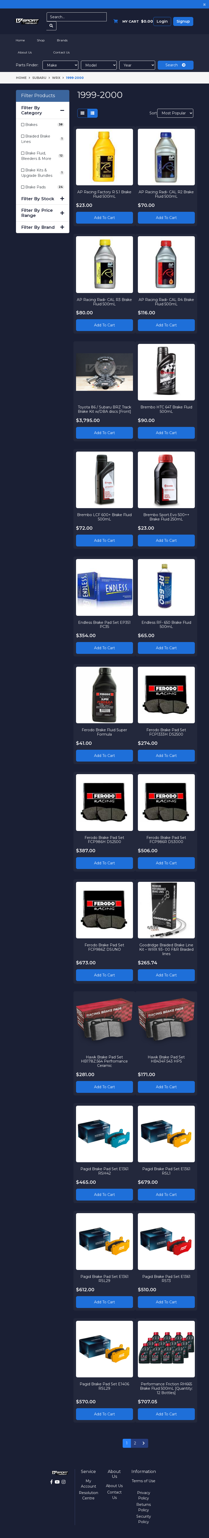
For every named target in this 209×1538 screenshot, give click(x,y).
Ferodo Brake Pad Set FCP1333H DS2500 (166, 731)
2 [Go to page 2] (135, 1443)
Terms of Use (143, 1481)
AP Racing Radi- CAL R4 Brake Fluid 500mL (166, 301)
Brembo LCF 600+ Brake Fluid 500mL (104, 516)
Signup (183, 21)
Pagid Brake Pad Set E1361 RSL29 (104, 1278)
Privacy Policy (143, 1495)
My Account (88, 1484)
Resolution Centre (88, 1495)
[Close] (204, 4)
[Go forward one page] (143, 1443)
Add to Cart (104, 217)
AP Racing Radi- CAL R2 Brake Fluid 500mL (166, 193)
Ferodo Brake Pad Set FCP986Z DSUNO (104, 946)
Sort (152, 113)
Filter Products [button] (38, 95)
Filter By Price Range (42, 213)
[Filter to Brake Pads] (43, 187)
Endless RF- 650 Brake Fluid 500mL (166, 624)
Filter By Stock (42, 198)
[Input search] (77, 16)
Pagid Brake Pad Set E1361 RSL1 (166, 1170)
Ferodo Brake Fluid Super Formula (104, 731)
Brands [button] (62, 40)
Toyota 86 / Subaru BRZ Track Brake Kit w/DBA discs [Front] (104, 409)
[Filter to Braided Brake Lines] (43, 139)
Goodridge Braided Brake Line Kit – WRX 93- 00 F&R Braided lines (166, 949)
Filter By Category (42, 110)
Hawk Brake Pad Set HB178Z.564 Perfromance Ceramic (104, 1061)
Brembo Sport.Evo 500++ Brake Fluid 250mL (166, 516)
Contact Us (61, 52)
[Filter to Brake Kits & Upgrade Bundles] (43, 172)
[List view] (92, 113)
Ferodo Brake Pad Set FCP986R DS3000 (166, 839)
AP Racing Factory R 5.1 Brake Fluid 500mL (104, 193)
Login (162, 21)
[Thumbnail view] (82, 113)
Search (175, 65)
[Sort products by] (175, 113)
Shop (41, 40)
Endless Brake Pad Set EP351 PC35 (104, 624)
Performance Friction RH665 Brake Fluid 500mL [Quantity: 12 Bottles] (166, 1388)
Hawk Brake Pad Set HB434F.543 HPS (166, 1059)
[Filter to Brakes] (43, 125)
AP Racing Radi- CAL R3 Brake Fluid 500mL (104, 301)
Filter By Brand (42, 227)
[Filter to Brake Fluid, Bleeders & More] (43, 156)
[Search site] (51, 25)
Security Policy (143, 1519)
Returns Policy (143, 1507)
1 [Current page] (127, 1443)
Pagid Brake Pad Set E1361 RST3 (166, 1278)
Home (20, 40)
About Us (25, 52)
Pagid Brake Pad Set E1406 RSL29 (104, 1385)
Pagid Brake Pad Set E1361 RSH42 (104, 1170)
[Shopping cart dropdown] (132, 21)
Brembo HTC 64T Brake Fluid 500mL (166, 409)
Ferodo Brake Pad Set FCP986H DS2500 (104, 839)
